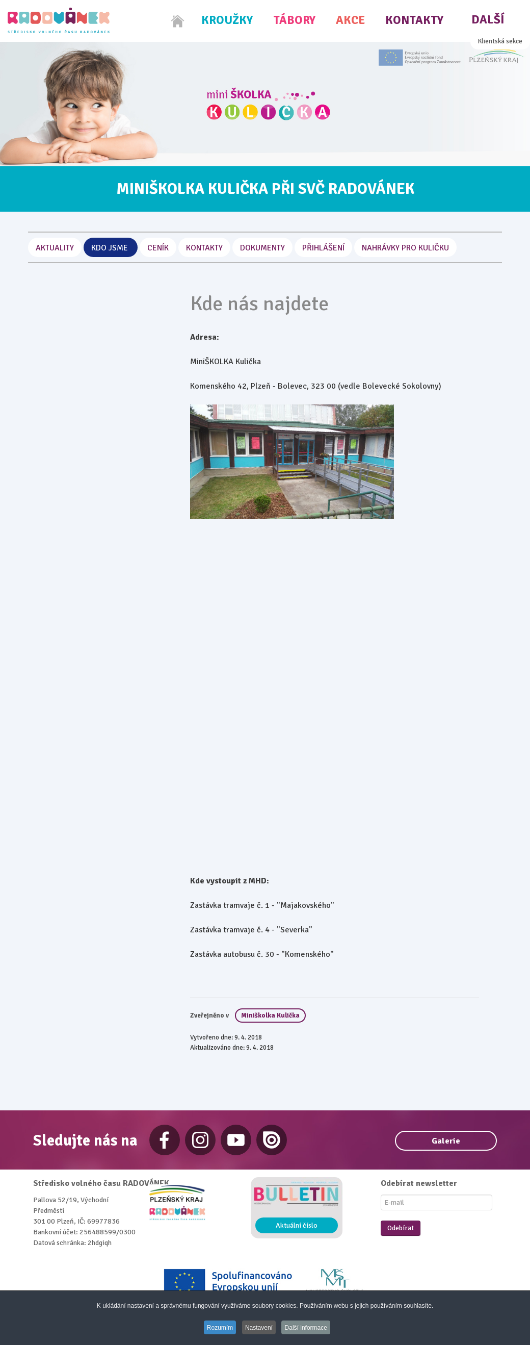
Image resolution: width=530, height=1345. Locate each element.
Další (488, 19)
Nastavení (259, 1328)
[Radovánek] (59, 20)
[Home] (178, 21)
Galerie (446, 1141)
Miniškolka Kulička (270, 1015)
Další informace (309, 1328)
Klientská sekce (500, 41)
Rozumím (217, 1328)
